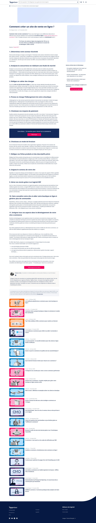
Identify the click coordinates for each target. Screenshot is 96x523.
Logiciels (37, 512)
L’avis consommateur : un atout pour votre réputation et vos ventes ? (76, 75)
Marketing (13, 5)
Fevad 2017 (16, 47)
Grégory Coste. (14, 30)
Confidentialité (12, 510)
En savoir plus (40, 294)
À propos (37, 509)
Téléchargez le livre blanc (34, 267)
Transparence (11, 512)
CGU (10, 515)
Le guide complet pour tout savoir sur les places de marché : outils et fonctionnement (76, 70)
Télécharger (34, 134)
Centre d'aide (65, 512)
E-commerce (19, 5)
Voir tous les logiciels (76, 89)
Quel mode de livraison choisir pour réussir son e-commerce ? (76, 79)
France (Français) (71, 518)
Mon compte (65, 509)
